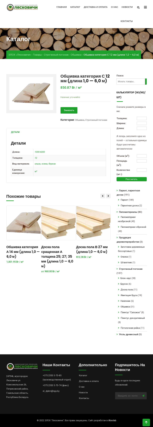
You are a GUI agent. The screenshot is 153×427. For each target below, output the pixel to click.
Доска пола (127, 289)
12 (36, 158)
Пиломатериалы (128, 212)
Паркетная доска (130, 205)
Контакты (127, 21)
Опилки (124, 256)
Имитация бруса (129, 295)
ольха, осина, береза (45, 163)
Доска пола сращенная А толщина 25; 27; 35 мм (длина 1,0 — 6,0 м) (57, 256)
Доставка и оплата (95, 7)
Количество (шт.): (123, 172)
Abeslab (112, 420)
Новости (127, 7)
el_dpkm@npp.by (51, 391)
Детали (15, 132)
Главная (61, 7)
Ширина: (121, 123)
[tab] (15, 132)
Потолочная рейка (130, 328)
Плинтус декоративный (133, 318)
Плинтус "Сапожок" (131, 312)
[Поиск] (146, 82)
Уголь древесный (128, 334)
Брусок (124, 284)
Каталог (75, 7)
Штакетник (126, 262)
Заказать (69, 110)
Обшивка (79, 120)
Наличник (125, 301)
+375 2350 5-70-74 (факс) (56, 385)
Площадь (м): (122, 163)
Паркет (124, 200)
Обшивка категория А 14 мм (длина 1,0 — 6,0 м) (23, 252)
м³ (36, 171)
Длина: (120, 128)
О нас (114, 7)
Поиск (120, 75)
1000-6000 (40, 152)
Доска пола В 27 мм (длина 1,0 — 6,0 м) (92, 249)
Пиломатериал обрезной (133, 227)
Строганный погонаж (96, 120)
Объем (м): (123, 155)
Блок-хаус (126, 278)
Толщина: (122, 118)
